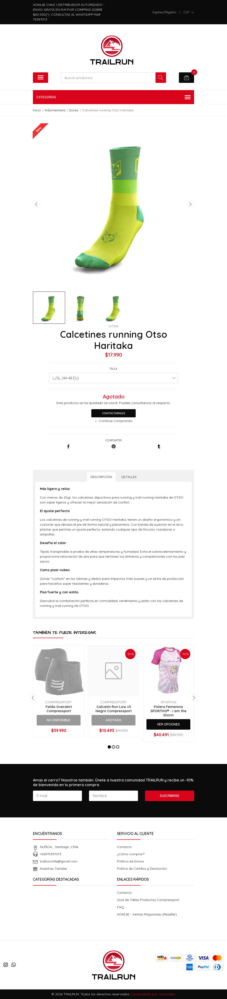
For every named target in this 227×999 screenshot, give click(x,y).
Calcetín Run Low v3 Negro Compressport (114, 708)
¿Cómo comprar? (130, 854)
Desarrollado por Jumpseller (153, 994)
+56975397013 (50, 854)
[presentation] (36, 204)
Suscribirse (169, 796)
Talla (113, 368)
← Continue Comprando (113, 421)
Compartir (113, 440)
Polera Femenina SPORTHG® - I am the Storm (168, 710)
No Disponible (59, 720)
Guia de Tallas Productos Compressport (148, 900)
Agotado (113, 720)
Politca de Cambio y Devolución (142, 868)
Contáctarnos (113, 413)
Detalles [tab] (129, 477)
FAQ (120, 907)
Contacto (124, 847)
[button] (189, 12)
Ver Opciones (168, 724)
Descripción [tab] (101, 477)
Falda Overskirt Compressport (59, 708)
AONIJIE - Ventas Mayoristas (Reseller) (147, 914)
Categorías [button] (113, 97)
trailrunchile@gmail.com (58, 861)
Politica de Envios (130, 861)
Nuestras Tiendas (53, 868)
